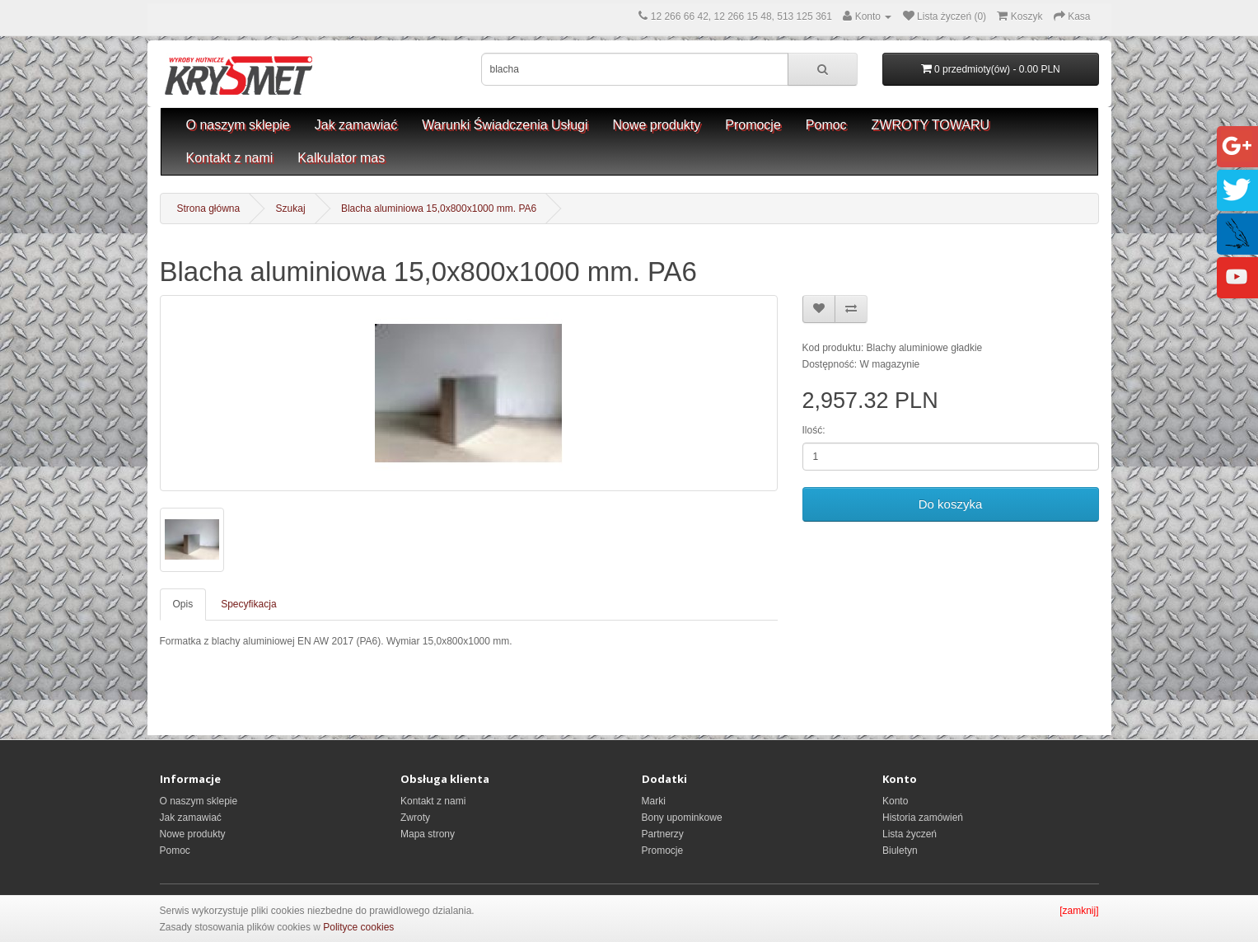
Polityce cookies (358, 927)
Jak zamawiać (356, 125)
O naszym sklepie (238, 125)
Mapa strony (427, 834)
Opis (183, 604)
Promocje (753, 125)
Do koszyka (951, 504)
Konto (895, 801)
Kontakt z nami (230, 158)
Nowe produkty (657, 125)
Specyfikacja (248, 604)
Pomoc (826, 125)
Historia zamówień (922, 817)
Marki (654, 801)
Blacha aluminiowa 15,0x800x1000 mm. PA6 (438, 208)
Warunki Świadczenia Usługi (504, 125)
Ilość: (813, 430)
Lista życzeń (909, 834)
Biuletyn (900, 850)
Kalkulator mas (341, 158)
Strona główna (209, 208)
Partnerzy (663, 834)
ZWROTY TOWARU (930, 125)
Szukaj (291, 208)
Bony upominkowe (682, 817)
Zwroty (415, 817)
